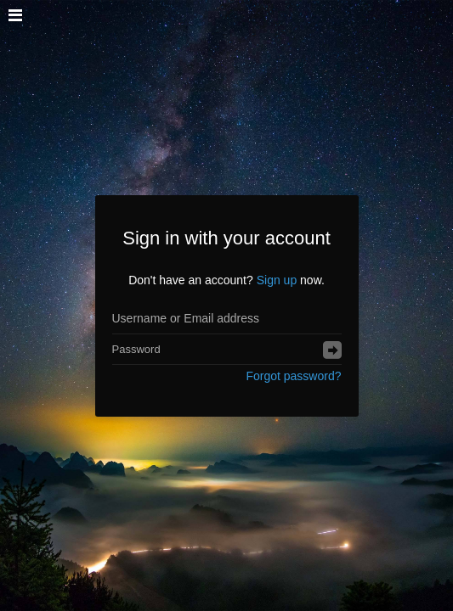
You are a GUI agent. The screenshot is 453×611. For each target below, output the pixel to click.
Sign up (277, 280)
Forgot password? (293, 376)
